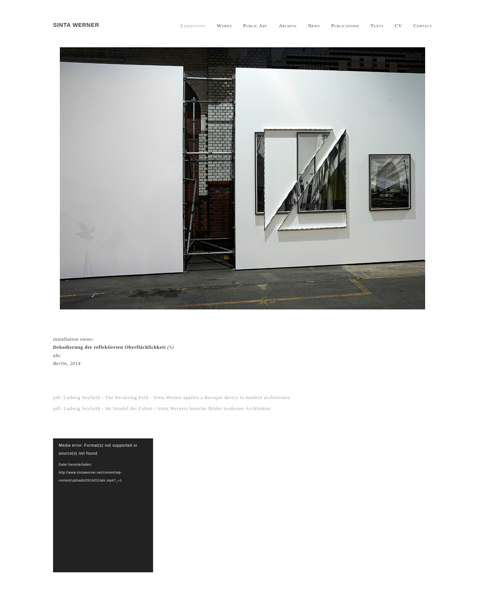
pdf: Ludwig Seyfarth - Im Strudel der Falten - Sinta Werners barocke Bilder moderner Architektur (162, 408)
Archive (287, 25)
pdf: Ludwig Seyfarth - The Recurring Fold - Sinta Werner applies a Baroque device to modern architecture (171, 397)
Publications (345, 25)
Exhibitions (193, 25)
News (314, 25)
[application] (103, 505)
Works (224, 25)
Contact (422, 25)
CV (398, 25)
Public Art (255, 25)
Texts (377, 25)
